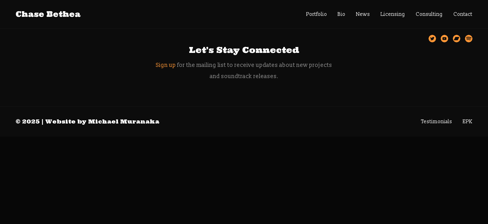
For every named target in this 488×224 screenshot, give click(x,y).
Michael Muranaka (123, 121)
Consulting (429, 14)
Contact (462, 14)
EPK (467, 122)
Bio (341, 14)
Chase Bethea (48, 14)
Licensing (393, 14)
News (363, 14)
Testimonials (436, 122)
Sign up (166, 65)
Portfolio (316, 14)
